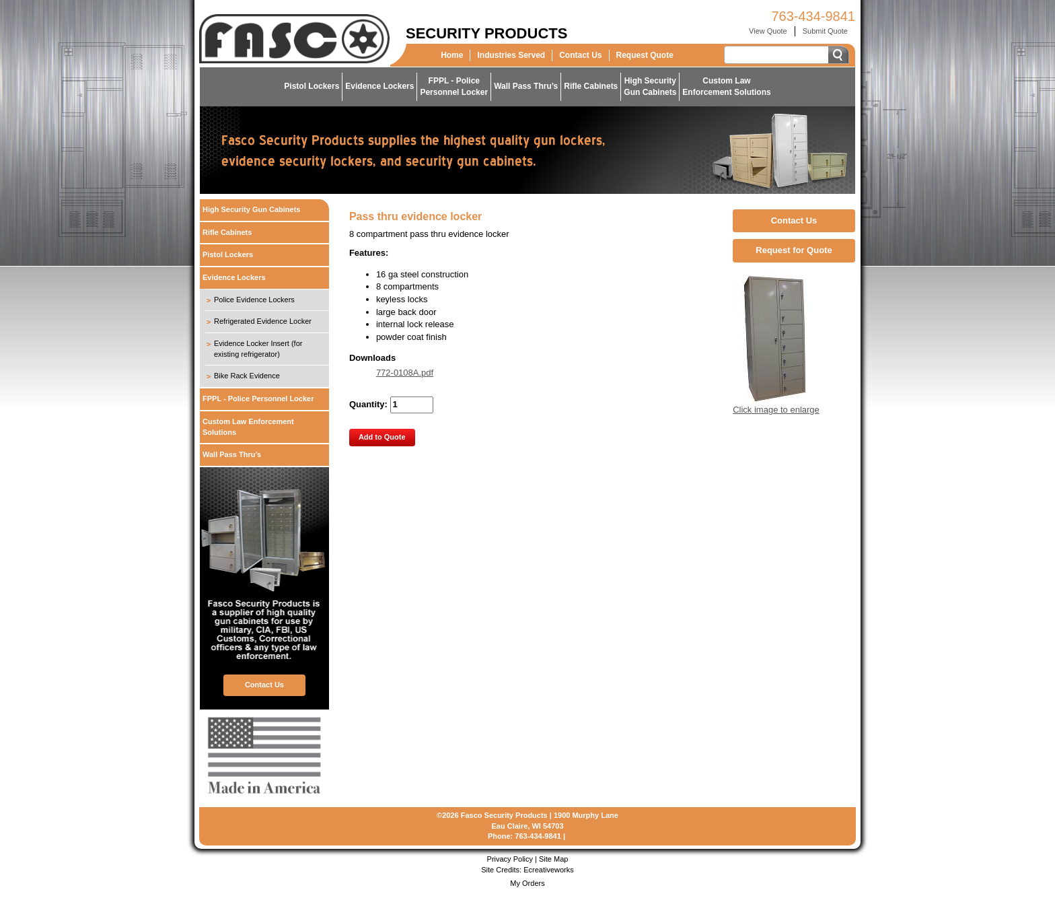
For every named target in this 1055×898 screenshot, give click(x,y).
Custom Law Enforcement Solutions (248, 426)
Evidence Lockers (379, 86)
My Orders (527, 883)
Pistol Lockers (311, 86)
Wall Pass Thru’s (526, 86)
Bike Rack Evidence (247, 376)
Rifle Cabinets (591, 86)
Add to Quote (382, 437)
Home (452, 55)
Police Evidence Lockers (254, 300)
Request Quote (645, 55)
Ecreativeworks (548, 870)
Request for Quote (794, 250)
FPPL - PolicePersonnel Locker (454, 86)
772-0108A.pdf (404, 373)
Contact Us (580, 55)
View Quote (768, 31)
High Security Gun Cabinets (251, 209)
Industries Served (511, 55)
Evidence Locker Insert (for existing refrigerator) (258, 348)
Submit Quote (825, 31)
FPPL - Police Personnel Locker (258, 398)
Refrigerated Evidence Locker (263, 321)
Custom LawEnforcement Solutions (726, 86)
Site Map (553, 859)
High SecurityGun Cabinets (650, 86)
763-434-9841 (813, 16)
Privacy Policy (510, 859)
